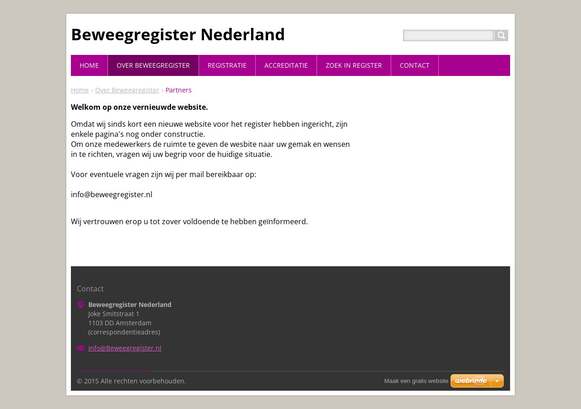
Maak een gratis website (416, 380)
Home (80, 90)
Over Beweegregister (127, 90)
